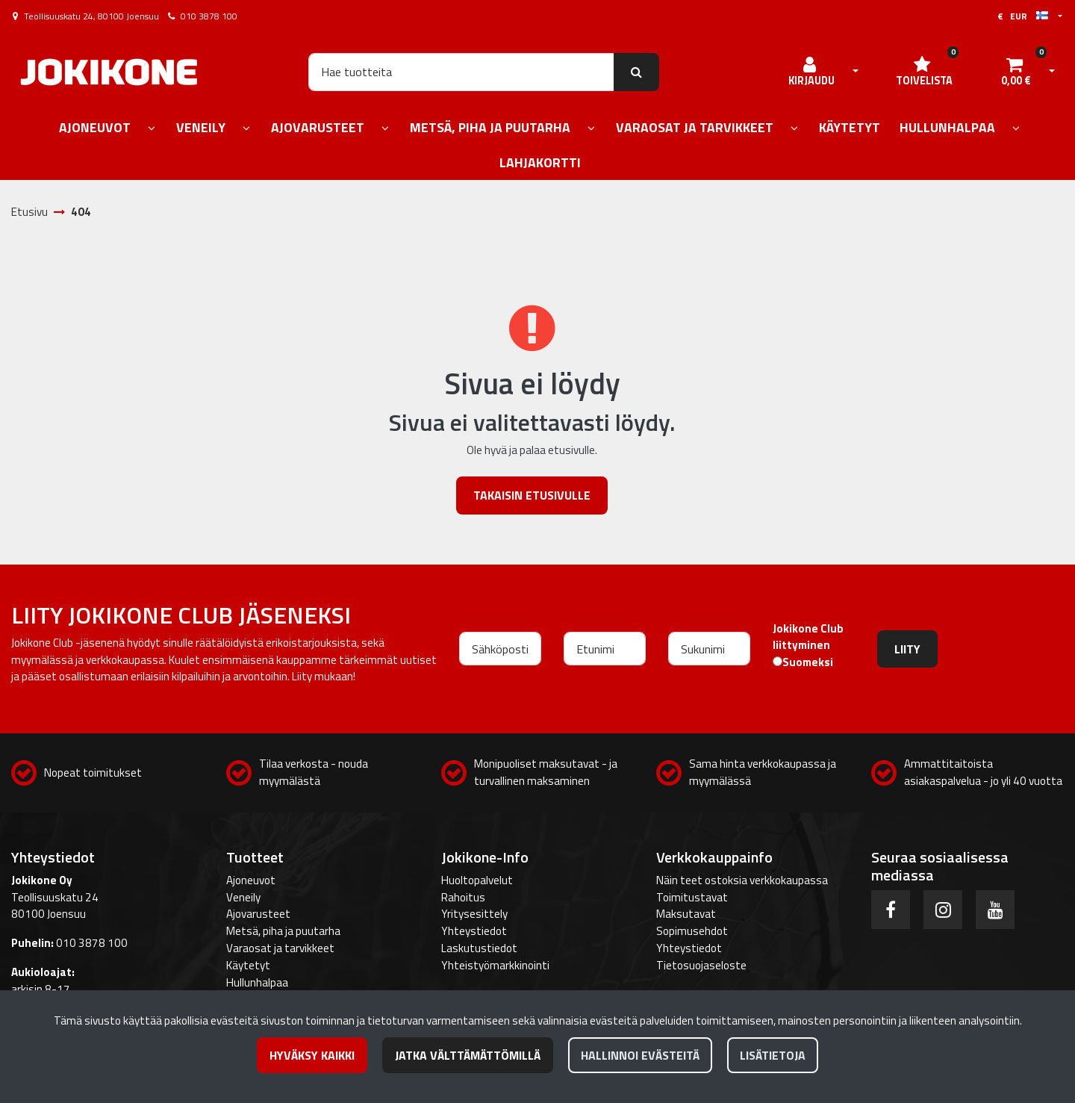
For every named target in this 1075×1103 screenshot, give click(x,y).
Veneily (243, 897)
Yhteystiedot (474, 930)
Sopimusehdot (692, 930)
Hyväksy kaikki (312, 1055)
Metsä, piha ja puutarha (283, 930)
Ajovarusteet (258, 913)
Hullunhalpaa (257, 982)
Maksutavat (686, 913)
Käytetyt (248, 965)
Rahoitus (463, 897)
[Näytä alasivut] (152, 128)
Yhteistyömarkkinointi (495, 965)
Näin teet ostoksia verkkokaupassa (742, 880)
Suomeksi (807, 662)
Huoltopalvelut (477, 880)
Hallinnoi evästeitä (640, 1055)
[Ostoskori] (1016, 72)
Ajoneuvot (250, 880)
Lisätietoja (773, 1055)
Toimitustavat (692, 897)
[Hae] (461, 71)
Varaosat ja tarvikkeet (280, 948)
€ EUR (1022, 16)
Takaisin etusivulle (532, 495)
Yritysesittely (474, 913)
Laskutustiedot (479, 948)
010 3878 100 (209, 16)
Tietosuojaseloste (701, 965)
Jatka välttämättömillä (467, 1055)
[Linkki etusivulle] (109, 72)
